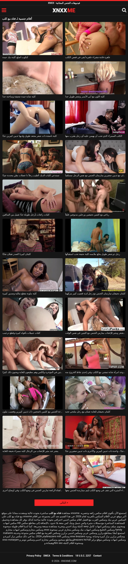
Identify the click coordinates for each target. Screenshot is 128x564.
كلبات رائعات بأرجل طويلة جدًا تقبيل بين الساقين (25, 214)
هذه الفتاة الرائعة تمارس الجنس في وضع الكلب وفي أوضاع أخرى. (32, 490)
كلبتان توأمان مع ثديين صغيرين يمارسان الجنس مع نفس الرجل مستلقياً (95, 175)
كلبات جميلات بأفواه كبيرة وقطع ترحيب (21, 333)
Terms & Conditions (62, 555)
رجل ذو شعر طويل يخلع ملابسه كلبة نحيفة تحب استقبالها (92, 254)
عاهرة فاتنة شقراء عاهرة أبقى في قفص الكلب (87, 57)
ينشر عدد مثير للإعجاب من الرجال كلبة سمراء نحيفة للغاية (30, 451)
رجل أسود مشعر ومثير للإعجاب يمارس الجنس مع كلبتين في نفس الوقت (95, 333)
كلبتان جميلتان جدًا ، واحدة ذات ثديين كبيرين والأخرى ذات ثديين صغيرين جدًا (95, 451)
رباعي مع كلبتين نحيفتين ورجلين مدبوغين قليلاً (87, 214)
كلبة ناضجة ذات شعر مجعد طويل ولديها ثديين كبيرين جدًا (29, 136)
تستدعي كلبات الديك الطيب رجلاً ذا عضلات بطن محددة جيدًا (30, 175)
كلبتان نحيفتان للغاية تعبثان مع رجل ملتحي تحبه (87, 411)
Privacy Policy (33, 555)
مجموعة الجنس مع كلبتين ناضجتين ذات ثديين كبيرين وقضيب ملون (32, 411)
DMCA (47, 555)
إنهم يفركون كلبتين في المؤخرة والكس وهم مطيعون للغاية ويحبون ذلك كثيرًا (32, 372)
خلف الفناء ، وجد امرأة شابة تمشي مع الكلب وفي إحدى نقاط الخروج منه (95, 372)
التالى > (64, 502)
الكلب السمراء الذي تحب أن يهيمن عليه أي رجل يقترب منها (93, 136)
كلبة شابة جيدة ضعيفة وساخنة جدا (19, 96)
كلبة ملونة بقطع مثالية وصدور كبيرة (19, 293)
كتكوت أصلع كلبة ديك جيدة (15, 57)
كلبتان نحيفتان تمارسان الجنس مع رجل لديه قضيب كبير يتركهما (95, 293)
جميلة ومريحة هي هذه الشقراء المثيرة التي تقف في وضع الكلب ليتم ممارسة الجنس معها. (95, 490)
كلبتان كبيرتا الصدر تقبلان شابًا (16, 254)
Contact (97, 555)
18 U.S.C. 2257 (83, 555)
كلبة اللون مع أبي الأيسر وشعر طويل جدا (84, 96)
